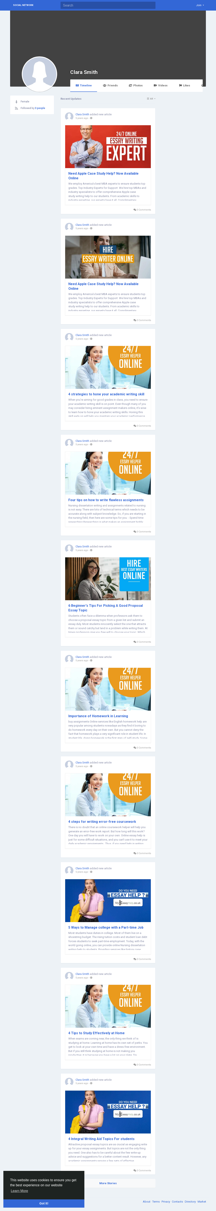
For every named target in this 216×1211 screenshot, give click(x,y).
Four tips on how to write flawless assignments (106, 500)
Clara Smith (84, 72)
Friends (110, 85)
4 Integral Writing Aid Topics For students (101, 1139)
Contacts (178, 1201)
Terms (156, 1201)
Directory (190, 1201)
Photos (136, 85)
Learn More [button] (19, 1191)
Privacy (166, 1201)
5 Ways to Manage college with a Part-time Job (105, 927)
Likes (184, 85)
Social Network (23, 5)
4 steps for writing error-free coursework (102, 822)
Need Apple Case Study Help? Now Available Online (103, 175)
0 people (40, 108)
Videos (160, 85)
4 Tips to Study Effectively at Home (96, 1033)
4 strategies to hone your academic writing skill (106, 394)
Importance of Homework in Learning (98, 716)
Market (202, 1201)
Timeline (84, 85)
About (147, 1201)
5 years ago (82, 118)
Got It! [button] (43, 1203)
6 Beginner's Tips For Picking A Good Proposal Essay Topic (105, 608)
